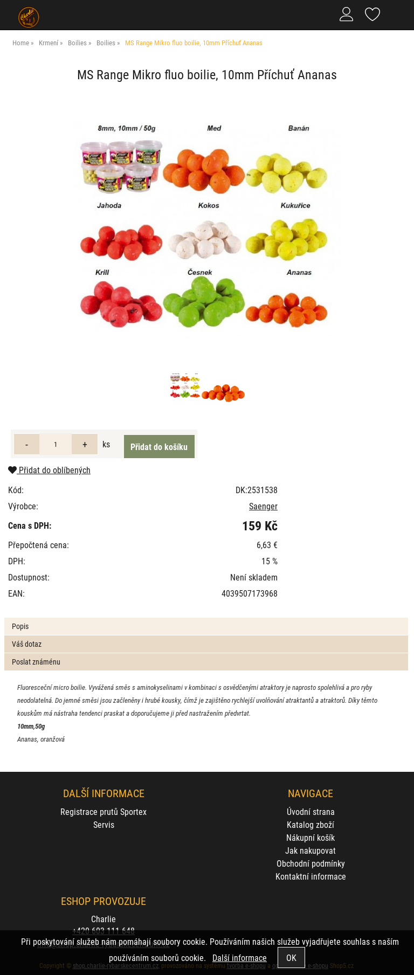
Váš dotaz (27, 644)
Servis (103, 824)
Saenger (263, 505)
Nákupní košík (310, 837)
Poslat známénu (36, 661)
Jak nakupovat (310, 850)
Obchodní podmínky (311, 863)
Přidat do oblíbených (49, 469)
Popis (20, 626)
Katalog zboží (310, 824)
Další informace (239, 957)
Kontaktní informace (310, 876)
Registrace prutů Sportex (103, 811)
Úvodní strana (311, 811)
